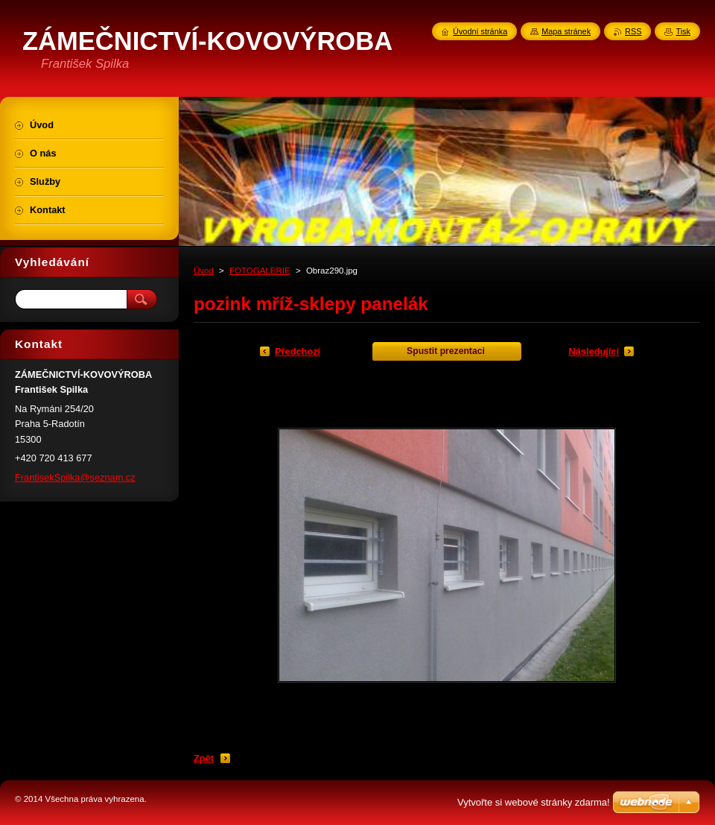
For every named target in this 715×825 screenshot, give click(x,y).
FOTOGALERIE (259, 270)
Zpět (204, 758)
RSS (633, 31)
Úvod (204, 270)
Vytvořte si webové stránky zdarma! (533, 802)
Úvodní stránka (480, 31)
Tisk (683, 31)
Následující (593, 351)
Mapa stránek (566, 31)
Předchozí (297, 351)
